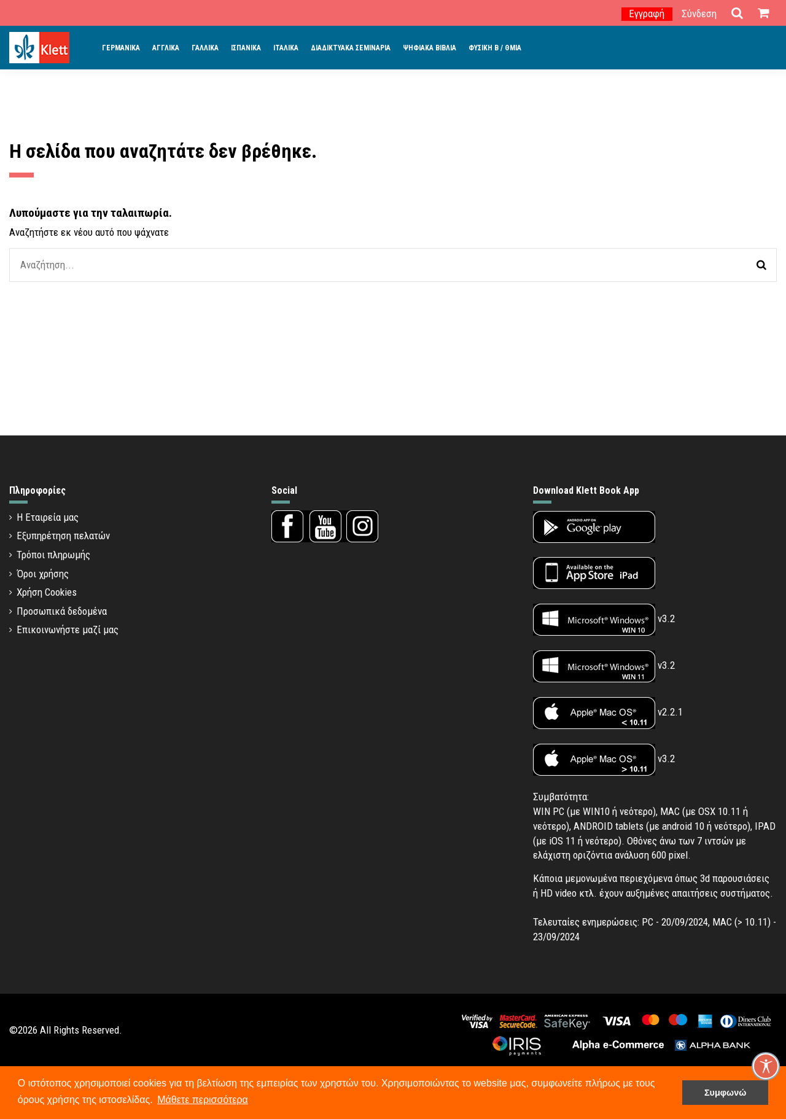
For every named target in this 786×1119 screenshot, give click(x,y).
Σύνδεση (699, 13)
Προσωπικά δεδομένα (62, 611)
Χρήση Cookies (47, 592)
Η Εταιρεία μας (48, 517)
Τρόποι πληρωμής (53, 554)
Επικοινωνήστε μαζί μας (68, 629)
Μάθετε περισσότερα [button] (202, 1099)
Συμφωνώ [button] (725, 1093)
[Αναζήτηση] (761, 265)
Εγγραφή (646, 13)
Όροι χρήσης (43, 573)
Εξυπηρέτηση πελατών (63, 535)
